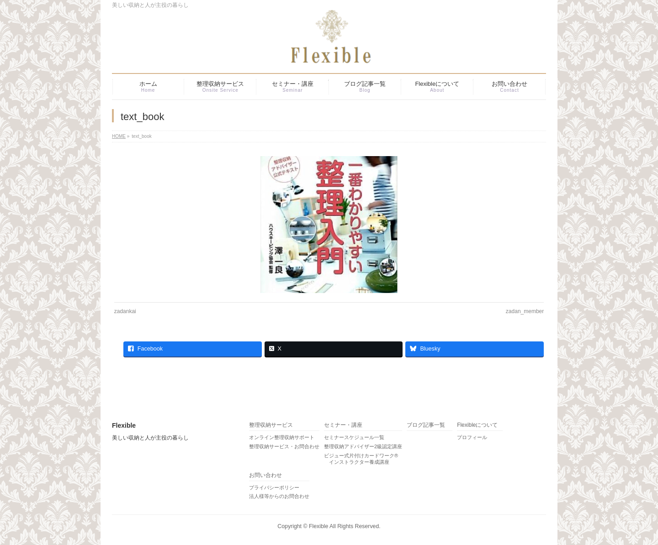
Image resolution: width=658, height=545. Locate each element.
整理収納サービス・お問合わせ (284, 446)
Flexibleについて (477, 425)
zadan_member (525, 311)
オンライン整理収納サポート (281, 437)
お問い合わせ (265, 475)
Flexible (318, 526)
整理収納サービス (271, 425)
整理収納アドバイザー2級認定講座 (363, 446)
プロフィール (472, 437)
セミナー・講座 (343, 425)
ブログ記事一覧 (426, 425)
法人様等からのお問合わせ (279, 496)
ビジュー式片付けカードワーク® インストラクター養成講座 (361, 459)
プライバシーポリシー (274, 487)
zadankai (125, 311)
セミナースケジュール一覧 (354, 437)
